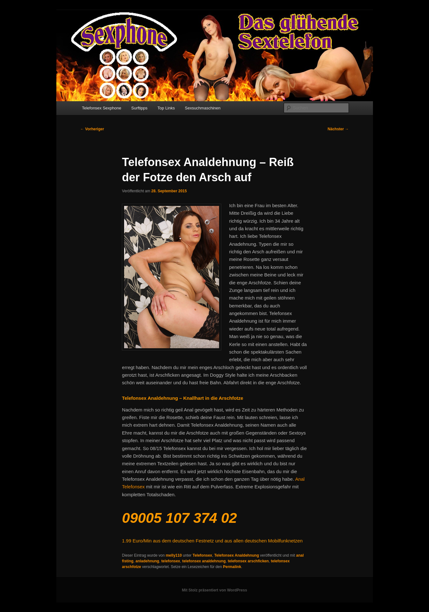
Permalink (232, 567)
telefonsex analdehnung (203, 561)
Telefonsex (202, 555)
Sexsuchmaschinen (203, 108)
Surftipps (139, 108)
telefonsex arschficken (248, 561)
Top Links (166, 108)
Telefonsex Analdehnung (236, 555)
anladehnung (147, 561)
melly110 (174, 555)
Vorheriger (92, 129)
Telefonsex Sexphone (101, 108)
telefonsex (170, 561)
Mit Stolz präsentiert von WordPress (214, 590)
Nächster (338, 129)
